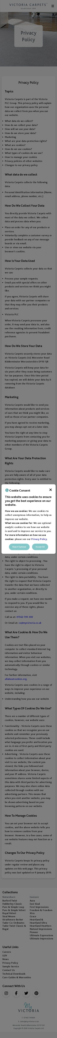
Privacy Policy (39, 539)
